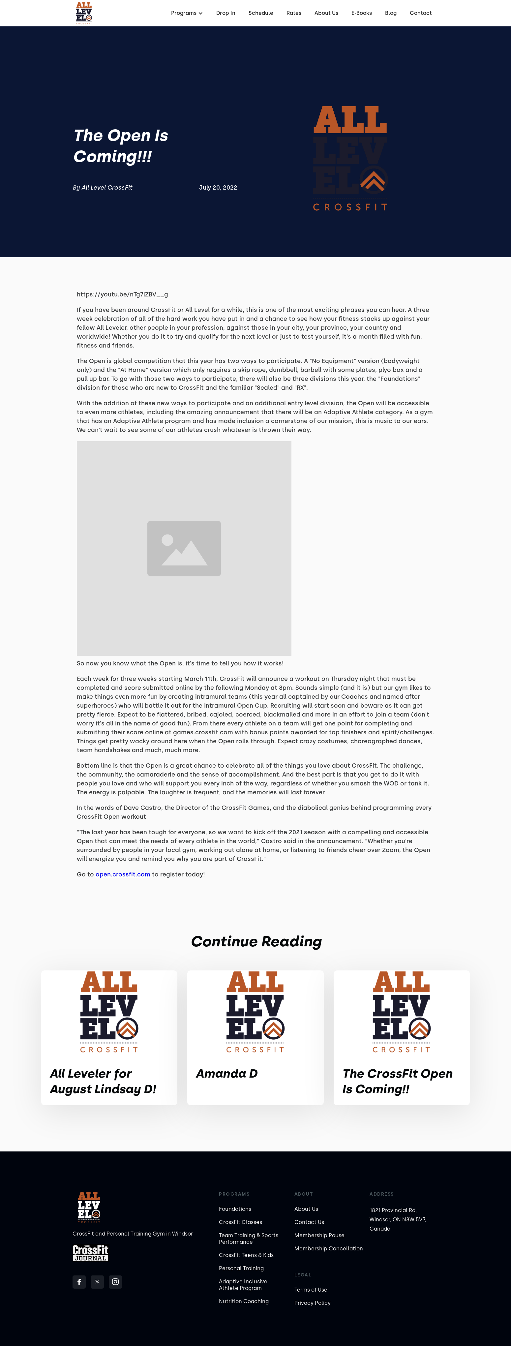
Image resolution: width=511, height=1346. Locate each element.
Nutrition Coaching (244, 1301)
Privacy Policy (312, 1303)
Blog (391, 13)
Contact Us (309, 1222)
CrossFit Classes (240, 1222)
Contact (421, 13)
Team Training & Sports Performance (248, 1238)
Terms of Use (310, 1290)
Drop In (225, 13)
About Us (326, 13)
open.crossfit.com (123, 874)
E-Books (361, 13)
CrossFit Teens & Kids (246, 1255)
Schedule (261, 13)
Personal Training (241, 1268)
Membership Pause (319, 1235)
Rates (293, 13)
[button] (186, 13)
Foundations (235, 1209)
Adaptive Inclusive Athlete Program (243, 1284)
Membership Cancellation (328, 1248)
